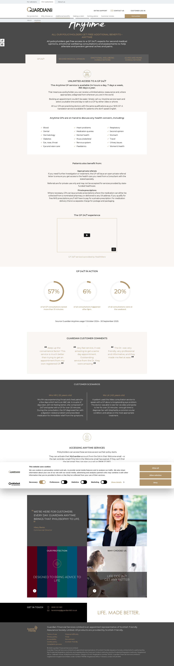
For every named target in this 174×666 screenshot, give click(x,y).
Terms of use (52, 634)
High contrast (2, 44)
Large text (2, 40)
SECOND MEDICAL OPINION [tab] (72, 59)
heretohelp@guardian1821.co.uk (64, 610)
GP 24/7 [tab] (40, 59)
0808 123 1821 (56, 607)
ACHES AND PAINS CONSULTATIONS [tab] (133, 59)
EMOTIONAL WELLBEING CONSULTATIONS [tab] (102, 59)
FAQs (67, 637)
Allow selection (155, 653)
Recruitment (70, 639)
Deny (155, 660)
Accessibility (51, 639)
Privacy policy (52, 637)
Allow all (155, 645)
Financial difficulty (71, 634)
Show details (116, 660)
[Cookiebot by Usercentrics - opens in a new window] (14, 661)
